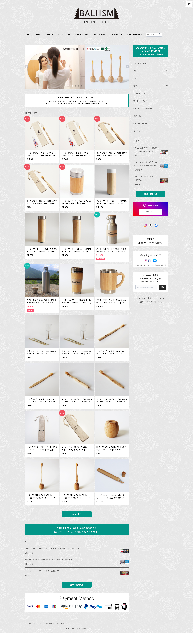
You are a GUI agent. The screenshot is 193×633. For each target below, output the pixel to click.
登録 (162, 287)
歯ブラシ (136, 86)
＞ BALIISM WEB (134, 34)
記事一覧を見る (77, 584)
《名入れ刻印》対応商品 (142, 108)
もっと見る (76, 514)
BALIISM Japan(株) (154, 302)
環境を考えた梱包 (81, 34)
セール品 (136, 131)
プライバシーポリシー (34, 624)
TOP (27, 34)
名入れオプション (100, 34)
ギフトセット (138, 116)
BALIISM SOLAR (140, 123)
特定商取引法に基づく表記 (55, 624)
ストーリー (49, 34)
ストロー (136, 71)
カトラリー (137, 78)
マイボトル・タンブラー (142, 101)
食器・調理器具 (139, 93)
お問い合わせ (116, 34)
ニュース (37, 34)
